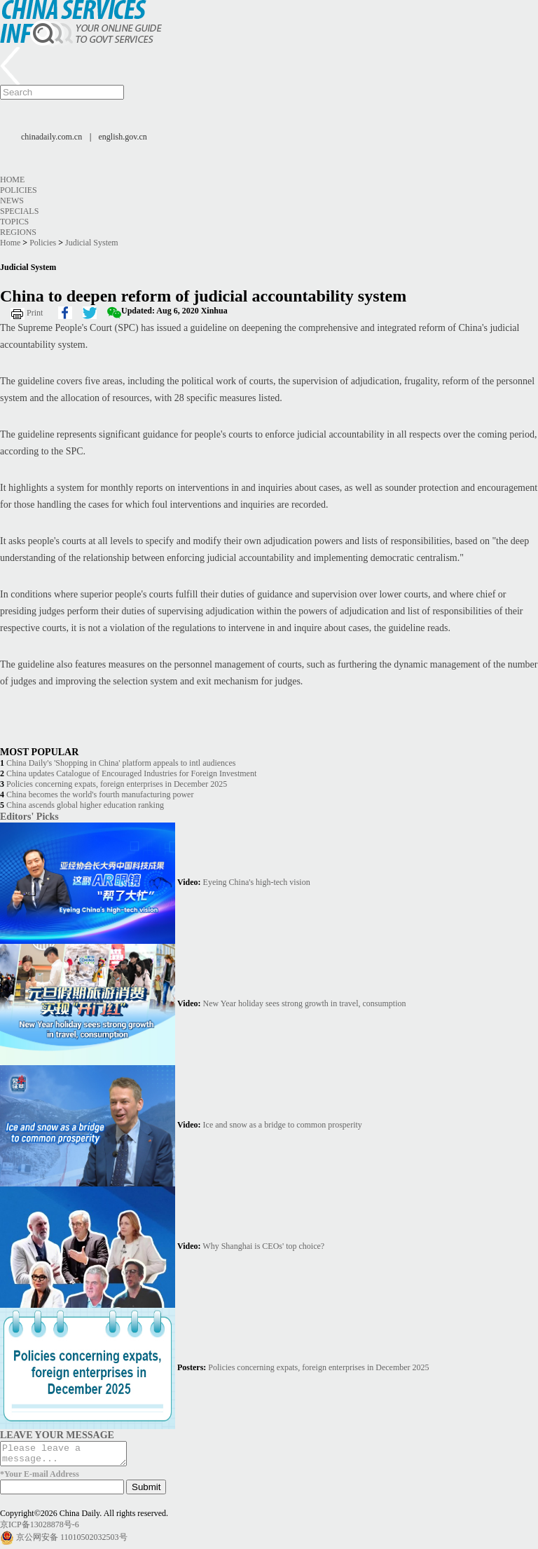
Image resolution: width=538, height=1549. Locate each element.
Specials (19, 211)
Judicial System (91, 243)
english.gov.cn (123, 137)
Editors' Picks (29, 816)
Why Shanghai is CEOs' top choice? (263, 1246)
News (12, 200)
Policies (18, 190)
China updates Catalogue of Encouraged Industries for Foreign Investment (131, 773)
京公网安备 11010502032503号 (71, 1541)
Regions (18, 232)
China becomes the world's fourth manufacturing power (99, 794)
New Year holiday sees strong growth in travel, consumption (304, 1003)
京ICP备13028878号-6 (39, 1529)
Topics (14, 221)
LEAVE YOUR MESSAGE (57, 1434)
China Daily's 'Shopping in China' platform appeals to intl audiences (120, 763)
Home (12, 179)
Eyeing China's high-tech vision (256, 882)
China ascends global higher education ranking (85, 805)
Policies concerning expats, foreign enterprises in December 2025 (116, 784)
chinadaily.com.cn (51, 137)
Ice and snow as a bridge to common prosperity (282, 1125)
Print (35, 313)
